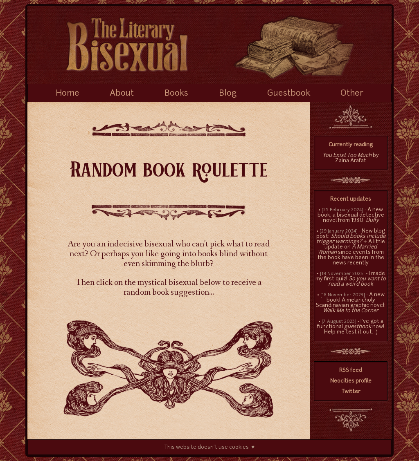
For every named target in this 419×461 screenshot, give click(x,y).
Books (176, 94)
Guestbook (288, 94)
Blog (228, 94)
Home (67, 94)
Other (351, 94)
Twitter (351, 391)
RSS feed (350, 370)
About (122, 94)
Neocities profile (351, 381)
